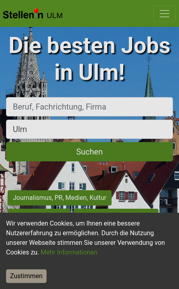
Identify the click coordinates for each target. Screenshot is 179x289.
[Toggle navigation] (164, 14)
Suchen (89, 152)
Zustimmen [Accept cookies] (26, 276)
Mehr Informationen (69, 252)
